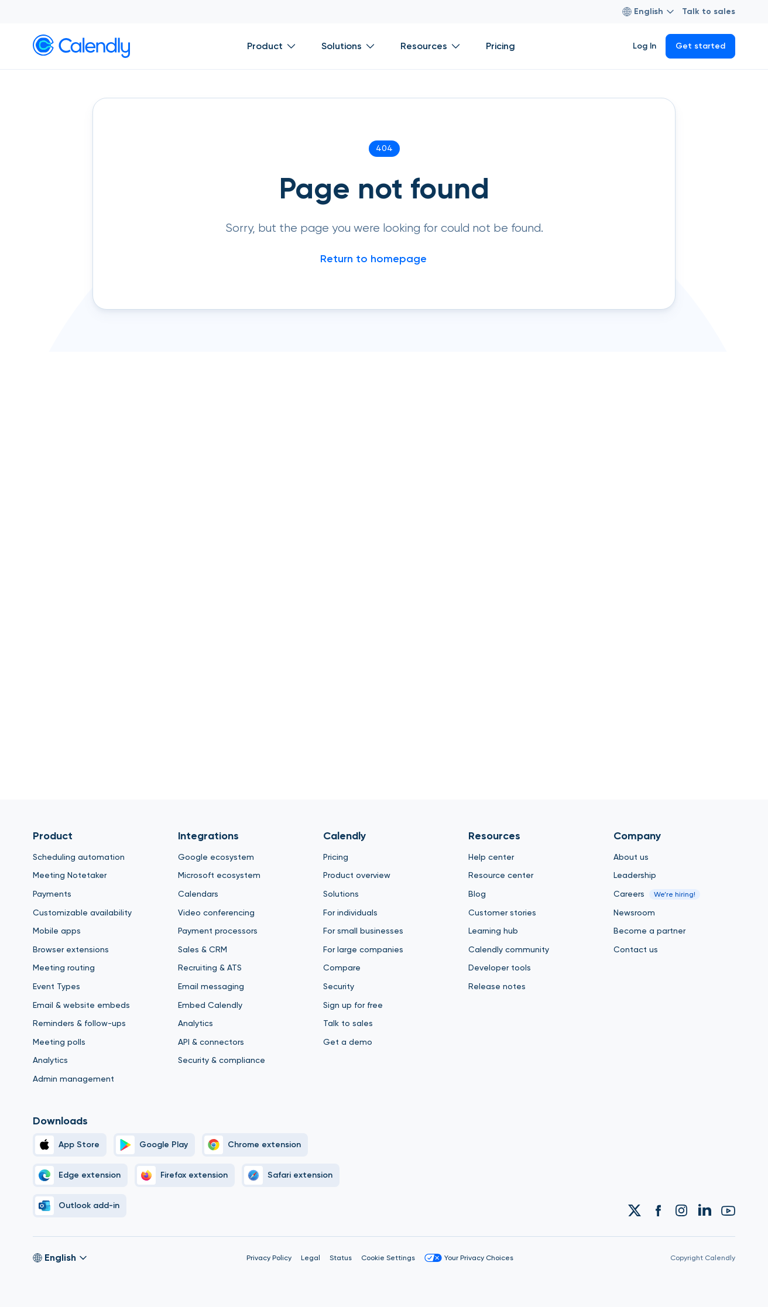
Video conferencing (216, 912)
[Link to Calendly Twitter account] (635, 1210)
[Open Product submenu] (291, 46)
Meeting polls (59, 1042)
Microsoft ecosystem (219, 875)
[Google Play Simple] (154, 1145)
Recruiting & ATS (210, 967)
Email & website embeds (81, 1005)
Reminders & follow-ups (79, 1023)
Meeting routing (64, 967)
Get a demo (347, 1042)
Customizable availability (82, 912)
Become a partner (649, 930)
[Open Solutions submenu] (370, 46)
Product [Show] (272, 46)
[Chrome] (255, 1145)
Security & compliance (221, 1060)
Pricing (335, 857)
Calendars (198, 893)
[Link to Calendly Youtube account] (728, 1210)
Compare (342, 967)
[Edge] (80, 1175)
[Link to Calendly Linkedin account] (705, 1210)
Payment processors (218, 930)
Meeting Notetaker (70, 875)
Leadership (634, 875)
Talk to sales (708, 11)
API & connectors (211, 1042)
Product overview (356, 875)
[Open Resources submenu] (455, 46)
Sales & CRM (202, 949)
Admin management (73, 1078)
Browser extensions (71, 949)
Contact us (635, 949)
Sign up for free (353, 1005)
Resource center (500, 875)
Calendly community (508, 949)
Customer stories (502, 912)
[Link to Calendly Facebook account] (658, 1210)
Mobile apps (57, 930)
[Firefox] (185, 1175)
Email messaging (211, 986)
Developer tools (499, 967)
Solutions (341, 893)
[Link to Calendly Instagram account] (681, 1210)
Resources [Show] (431, 46)
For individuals (350, 912)
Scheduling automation (79, 857)
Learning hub (493, 930)
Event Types (56, 986)
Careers (628, 893)
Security (338, 986)
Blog (477, 893)
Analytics (50, 1060)
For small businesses (363, 930)
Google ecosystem (216, 857)
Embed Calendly (210, 1005)
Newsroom (634, 912)
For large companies (363, 949)
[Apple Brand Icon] (70, 1145)
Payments (52, 893)
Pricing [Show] (500, 46)
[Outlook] (79, 1205)
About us (631, 857)
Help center (491, 857)
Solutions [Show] (349, 46)
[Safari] (291, 1175)
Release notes (497, 986)
